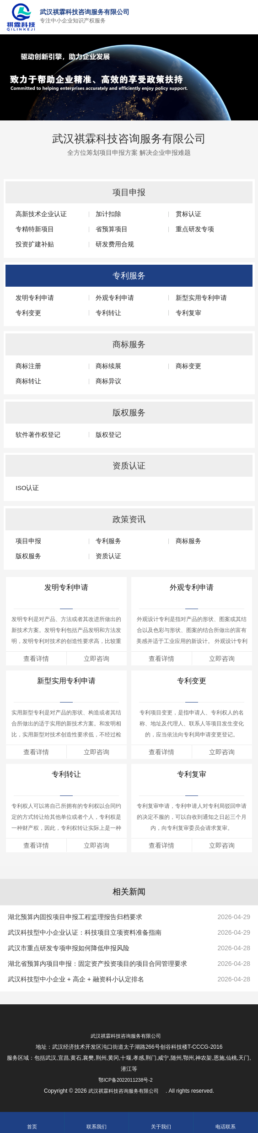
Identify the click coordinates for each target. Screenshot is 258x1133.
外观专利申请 (192, 587)
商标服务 (129, 344)
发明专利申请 (66, 587)
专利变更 (191, 681)
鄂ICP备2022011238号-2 (125, 1080)
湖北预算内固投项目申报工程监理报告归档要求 (75, 917)
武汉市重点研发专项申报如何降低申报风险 (68, 948)
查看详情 (36, 658)
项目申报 (129, 192)
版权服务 (129, 412)
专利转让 (66, 774)
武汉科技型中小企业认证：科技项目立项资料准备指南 (84, 932)
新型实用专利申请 (66, 681)
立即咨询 (96, 658)
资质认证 (129, 465)
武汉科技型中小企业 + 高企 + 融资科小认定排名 (76, 979)
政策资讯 (129, 519)
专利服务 (129, 275)
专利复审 (191, 774)
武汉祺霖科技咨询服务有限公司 (129, 136)
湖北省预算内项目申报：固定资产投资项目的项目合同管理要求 (97, 963)
